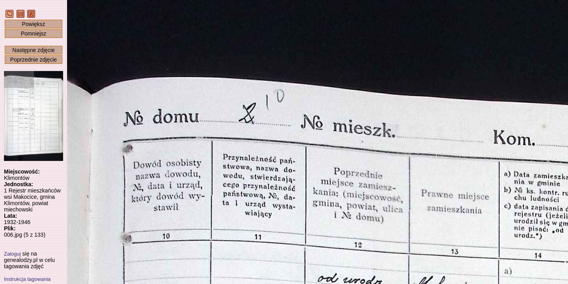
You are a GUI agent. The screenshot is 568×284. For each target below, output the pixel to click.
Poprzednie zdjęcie (33, 59)
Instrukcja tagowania (27, 279)
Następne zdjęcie (33, 50)
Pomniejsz (34, 33)
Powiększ (33, 24)
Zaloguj (12, 254)
